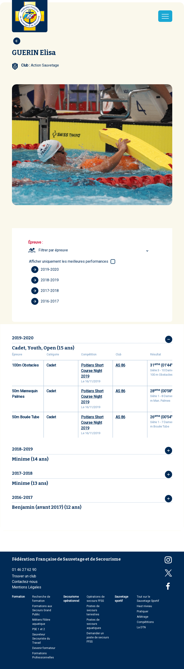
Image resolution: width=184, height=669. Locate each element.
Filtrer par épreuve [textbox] (53, 250)
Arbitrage (142, 616)
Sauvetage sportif (121, 598)
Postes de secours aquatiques (94, 624)
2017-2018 (45, 290)
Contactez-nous (25, 581)
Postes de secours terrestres (93, 610)
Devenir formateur (43, 648)
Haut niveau (144, 606)
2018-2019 (45, 280)
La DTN (141, 627)
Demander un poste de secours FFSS (98, 637)
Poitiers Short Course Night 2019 (92, 370)
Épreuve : (35, 242)
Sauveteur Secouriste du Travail (41, 638)
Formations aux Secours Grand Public (42, 610)
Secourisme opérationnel (71, 598)
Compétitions (145, 622)
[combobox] (94, 250)
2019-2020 (45, 269)
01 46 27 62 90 (24, 569)
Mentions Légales (26, 587)
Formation (18, 596)
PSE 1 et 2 (38, 629)
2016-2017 (45, 301)
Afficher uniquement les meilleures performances (68, 261)
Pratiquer (142, 611)
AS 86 (120, 365)
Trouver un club (24, 576)
